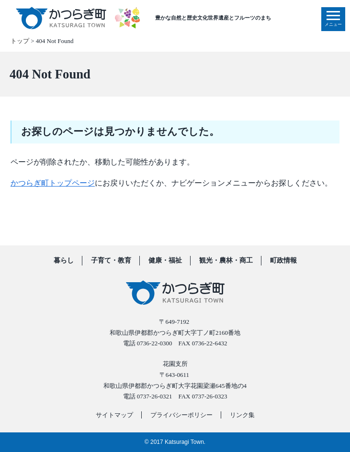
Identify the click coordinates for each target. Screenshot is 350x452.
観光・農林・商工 (226, 260)
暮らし (64, 260)
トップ (20, 40)
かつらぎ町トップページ (53, 183)
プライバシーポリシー (181, 415)
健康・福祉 (165, 260)
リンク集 (242, 415)
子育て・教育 (111, 260)
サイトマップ (114, 415)
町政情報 (283, 260)
